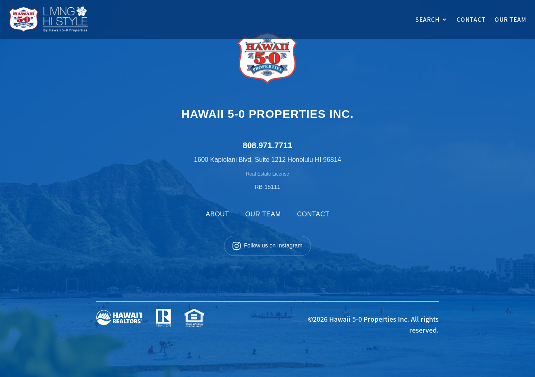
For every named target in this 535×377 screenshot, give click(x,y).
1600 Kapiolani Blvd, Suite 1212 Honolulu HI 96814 (267, 159)
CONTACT (471, 19)
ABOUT (217, 214)
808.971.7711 (267, 145)
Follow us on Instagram (267, 246)
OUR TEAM (511, 19)
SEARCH (427, 19)
